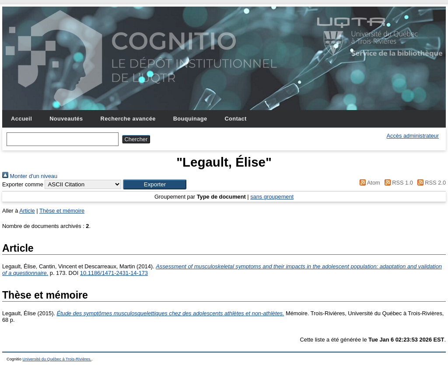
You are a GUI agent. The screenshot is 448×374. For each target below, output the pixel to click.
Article (27, 210)
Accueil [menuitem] (21, 118)
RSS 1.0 (397, 182)
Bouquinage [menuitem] (190, 118)
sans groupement (272, 196)
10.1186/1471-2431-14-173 (114, 273)
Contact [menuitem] (235, 118)
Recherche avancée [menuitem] (128, 118)
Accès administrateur (413, 135)
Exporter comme (22, 184)
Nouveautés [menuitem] (66, 118)
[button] (154, 184)
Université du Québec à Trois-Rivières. (56, 359)
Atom (368, 182)
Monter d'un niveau (29, 176)
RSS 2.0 (430, 182)
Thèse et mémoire (61, 210)
